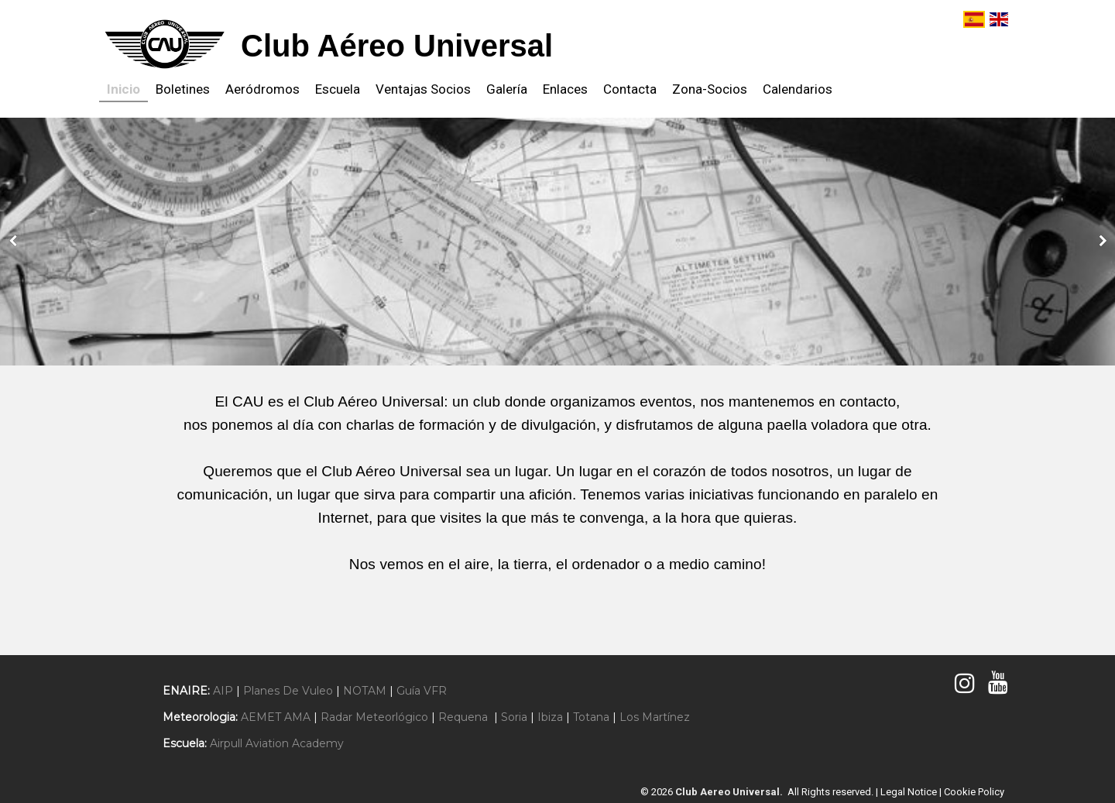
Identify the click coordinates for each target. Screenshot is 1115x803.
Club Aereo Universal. (731, 792)
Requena (463, 717)
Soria (514, 717)
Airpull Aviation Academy (277, 743)
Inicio (123, 89)
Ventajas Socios (423, 89)
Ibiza (550, 717)
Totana (591, 717)
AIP (223, 691)
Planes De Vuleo (288, 691)
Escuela (337, 89)
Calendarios (797, 89)
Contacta (630, 89)
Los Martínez (654, 717)
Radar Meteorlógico (374, 717)
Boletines (183, 89)
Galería (506, 89)
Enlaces (565, 89)
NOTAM (364, 691)
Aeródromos (262, 89)
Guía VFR (421, 691)
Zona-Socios (709, 89)
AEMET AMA (275, 717)
